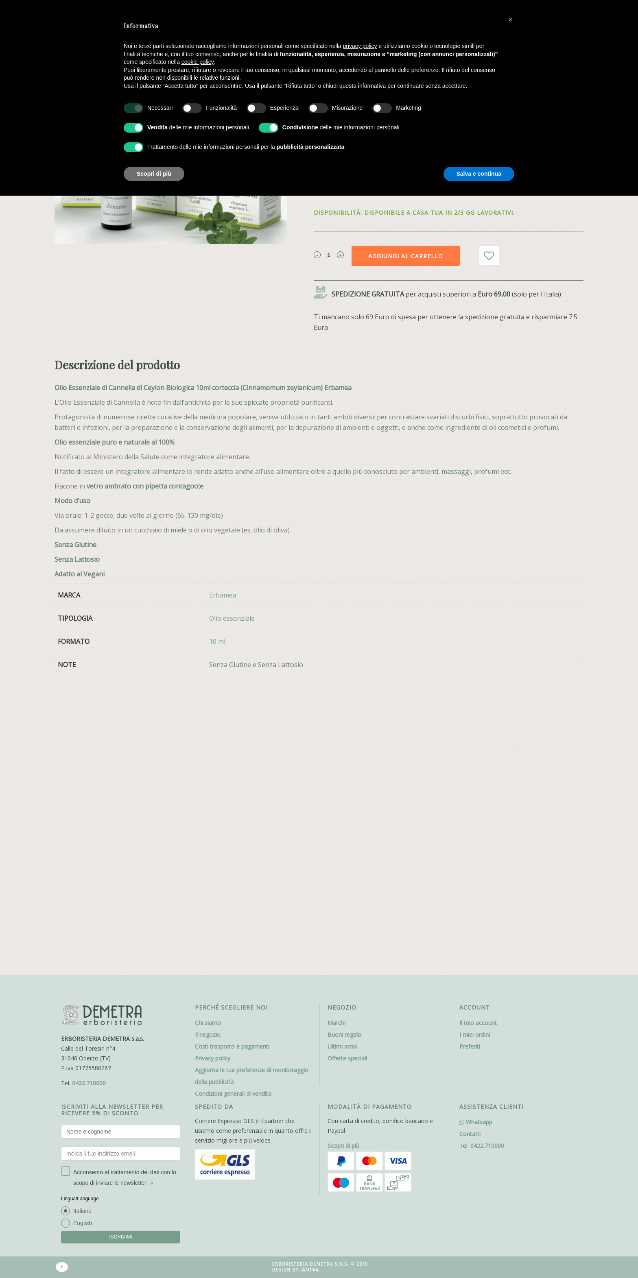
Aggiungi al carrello (405, 256)
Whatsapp (475, 836)
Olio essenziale (232, 618)
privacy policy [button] (360, 46)
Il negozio (208, 748)
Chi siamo (208, 736)
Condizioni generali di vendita (233, 807)
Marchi (336, 736)
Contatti (470, 847)
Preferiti (469, 760)
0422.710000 (89, 796)
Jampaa (309, 984)
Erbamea (222, 595)
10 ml (217, 641)
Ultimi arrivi (342, 760)
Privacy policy (212, 772)
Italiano (82, 924)
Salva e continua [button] (479, 173)
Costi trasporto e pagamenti (232, 760)
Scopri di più (343, 859)
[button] (510, 19)
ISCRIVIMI (120, 950)
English (82, 936)
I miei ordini (474, 748)
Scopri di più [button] (154, 173)
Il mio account (478, 736)
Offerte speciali (347, 772)
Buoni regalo (344, 748)
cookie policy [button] (197, 62)
